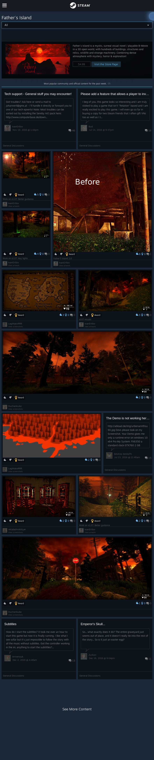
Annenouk (17, 656)
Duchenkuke (15, 406)
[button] (77, 59)
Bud (91, 126)
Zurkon (92, 654)
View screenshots (15, 326)
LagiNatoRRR (15, 323)
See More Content (77, 709)
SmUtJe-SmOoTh (123, 454)
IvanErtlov (17, 126)
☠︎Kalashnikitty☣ (17, 529)
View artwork (64, 266)
